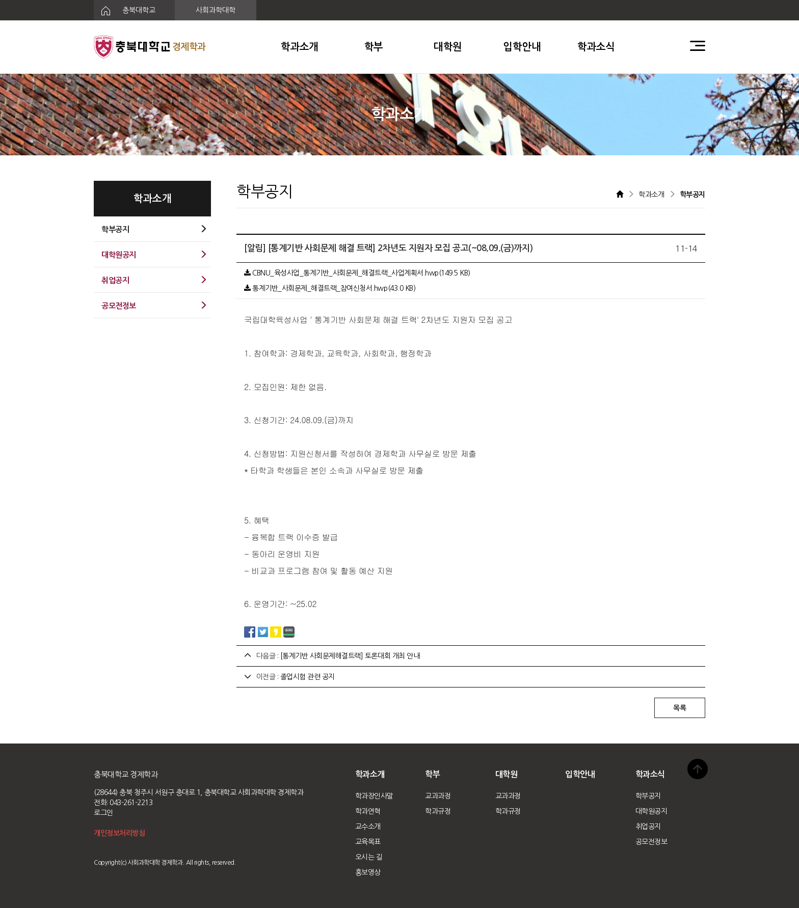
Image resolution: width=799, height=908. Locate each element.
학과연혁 (368, 811)
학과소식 (596, 47)
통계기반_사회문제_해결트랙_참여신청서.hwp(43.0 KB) (329, 288)
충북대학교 (124, 10)
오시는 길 (369, 857)
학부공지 (648, 796)
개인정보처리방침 (119, 833)
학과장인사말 (374, 796)
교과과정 (437, 796)
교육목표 (368, 841)
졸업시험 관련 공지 (307, 676)
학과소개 (299, 47)
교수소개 (368, 826)
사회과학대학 (215, 10)
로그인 (103, 812)
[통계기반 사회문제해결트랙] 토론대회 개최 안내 (350, 655)
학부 (373, 47)
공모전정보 (651, 841)
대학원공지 (651, 811)
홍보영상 (368, 872)
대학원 (448, 47)
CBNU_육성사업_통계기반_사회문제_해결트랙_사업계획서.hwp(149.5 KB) (357, 273)
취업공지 (648, 826)
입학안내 (522, 47)
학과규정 (437, 811)
